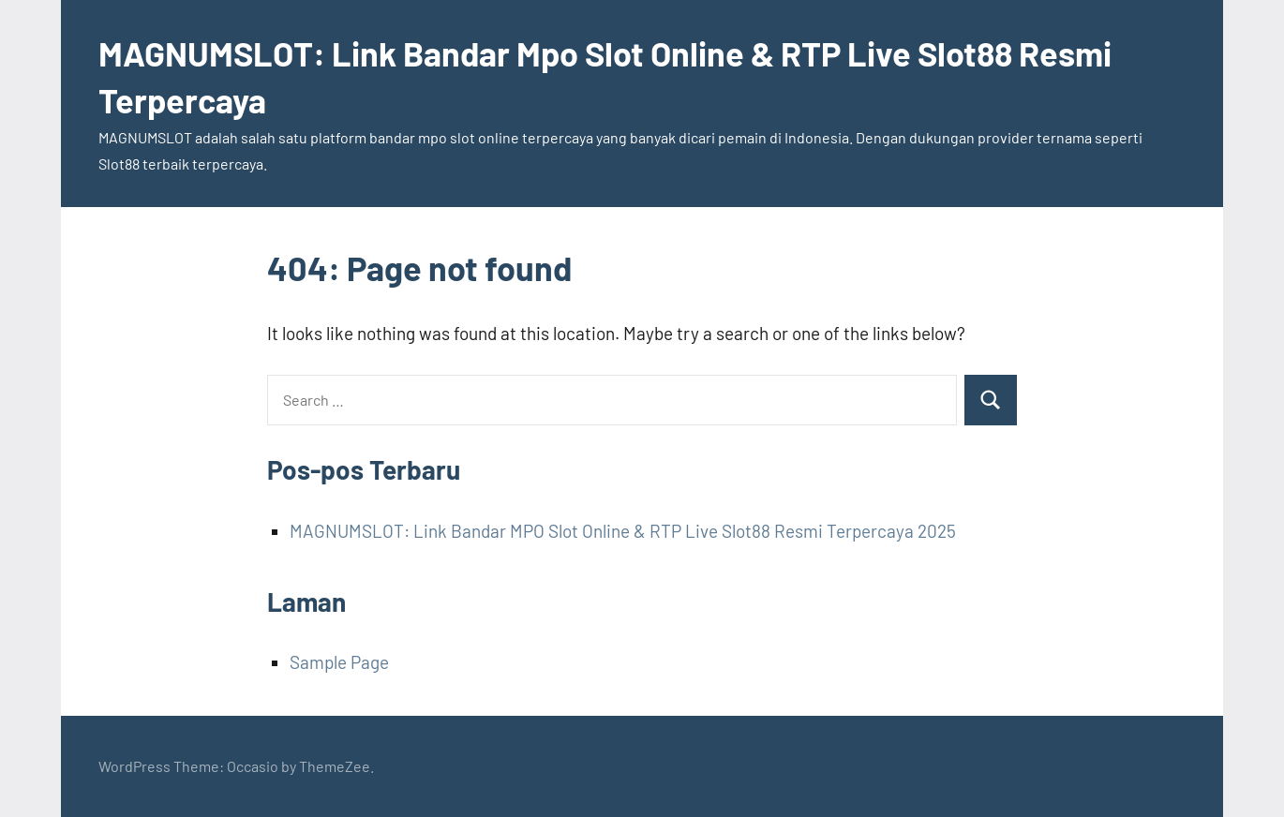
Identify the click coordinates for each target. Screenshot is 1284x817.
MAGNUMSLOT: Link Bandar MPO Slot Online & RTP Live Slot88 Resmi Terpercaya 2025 (623, 531)
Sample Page (339, 662)
